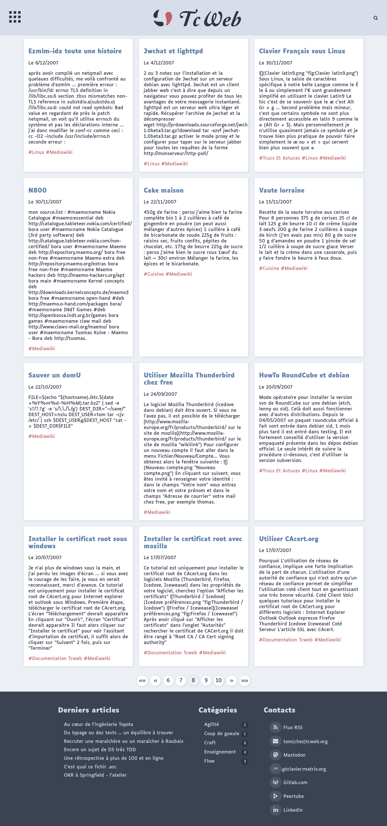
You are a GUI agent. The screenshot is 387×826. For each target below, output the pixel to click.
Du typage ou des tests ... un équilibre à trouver (118, 733)
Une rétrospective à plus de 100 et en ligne (114, 758)
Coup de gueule (226, 734)
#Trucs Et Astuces (279, 158)
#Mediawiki (59, 152)
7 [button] (181, 680)
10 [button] (219, 680)
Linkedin (286, 810)
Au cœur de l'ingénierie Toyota (98, 724)
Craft (226, 743)
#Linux (36, 152)
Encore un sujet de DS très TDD (100, 749)
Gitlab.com (289, 782)
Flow (226, 762)
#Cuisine (154, 274)
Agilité (226, 725)
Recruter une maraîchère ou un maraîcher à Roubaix (123, 741)
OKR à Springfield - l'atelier (95, 775)
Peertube (287, 796)
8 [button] (193, 680)
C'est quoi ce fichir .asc (90, 767)
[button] (142, 680)
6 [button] (168, 680)
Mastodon (288, 755)
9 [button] (206, 680)
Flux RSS (286, 727)
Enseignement (226, 752)
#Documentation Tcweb (55, 658)
